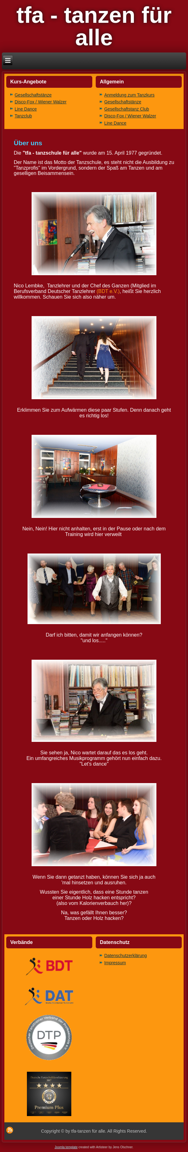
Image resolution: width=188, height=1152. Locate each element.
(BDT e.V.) (108, 291)
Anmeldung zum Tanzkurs (129, 94)
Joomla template (66, 1147)
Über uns (28, 142)
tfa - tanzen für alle (94, 26)
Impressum (115, 962)
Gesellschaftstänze (33, 94)
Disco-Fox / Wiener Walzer (41, 101)
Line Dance (26, 109)
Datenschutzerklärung (125, 955)
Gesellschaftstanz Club (126, 109)
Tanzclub (23, 115)
